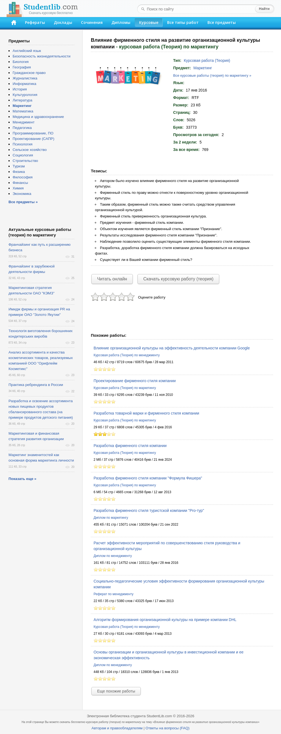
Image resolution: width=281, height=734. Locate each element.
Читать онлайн (112, 279)
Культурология (25, 95)
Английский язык (27, 51)
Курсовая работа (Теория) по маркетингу (125, 388)
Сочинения (92, 22)
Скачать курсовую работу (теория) (178, 279)
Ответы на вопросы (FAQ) (167, 728)
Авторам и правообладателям (117, 728)
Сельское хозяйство (30, 150)
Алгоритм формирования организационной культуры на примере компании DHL (165, 619)
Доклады (63, 22)
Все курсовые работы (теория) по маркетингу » (212, 75)
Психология (22, 144)
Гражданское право (29, 73)
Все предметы (221, 22)
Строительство (25, 161)
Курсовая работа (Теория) (207, 60)
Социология (23, 155)
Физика (19, 172)
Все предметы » (23, 202)
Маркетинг (202, 68)
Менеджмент (24, 122)
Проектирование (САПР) (33, 139)
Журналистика (25, 78)
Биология (21, 62)
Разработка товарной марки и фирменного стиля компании (146, 413)
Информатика (24, 84)
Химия (18, 188)
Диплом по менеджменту (113, 556)
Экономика (22, 194)
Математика (23, 111)
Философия (23, 177)
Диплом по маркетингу (111, 518)
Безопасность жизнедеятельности (42, 56)
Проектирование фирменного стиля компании (135, 381)
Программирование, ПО (33, 133)
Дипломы (120, 22)
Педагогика (22, 128)
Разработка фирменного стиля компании (130, 445)
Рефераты (35, 22)
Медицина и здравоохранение (38, 117)
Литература (22, 100)
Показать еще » (22, 479)
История (20, 89)
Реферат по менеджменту (113, 594)
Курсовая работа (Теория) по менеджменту (127, 355)
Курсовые (148, 22)
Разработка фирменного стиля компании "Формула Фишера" (148, 478)
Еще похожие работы (116, 691)
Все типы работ (183, 22)
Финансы (20, 183)
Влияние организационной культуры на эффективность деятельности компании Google (172, 348)
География (22, 67)
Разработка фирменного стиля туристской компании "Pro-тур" (149, 510)
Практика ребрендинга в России (36, 385)
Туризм (19, 166)
